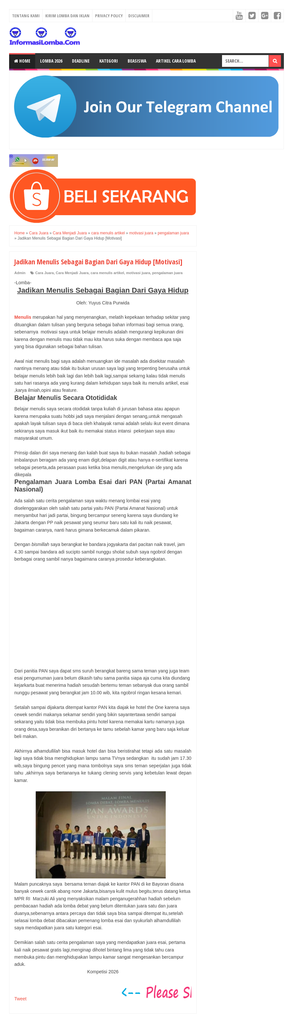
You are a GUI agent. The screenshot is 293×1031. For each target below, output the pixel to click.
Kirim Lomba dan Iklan (67, 16)
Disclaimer (138, 16)
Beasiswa (137, 61)
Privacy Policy (109, 16)
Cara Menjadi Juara (72, 273)
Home (22, 61)
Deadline (81, 61)
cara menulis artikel (107, 273)
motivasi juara (138, 273)
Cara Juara (44, 273)
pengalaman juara (167, 273)
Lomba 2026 (51, 61)
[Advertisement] (102, 615)
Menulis (22, 317)
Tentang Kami (26, 16)
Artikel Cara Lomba (176, 61)
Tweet (20, 998)
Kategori (108, 61)
